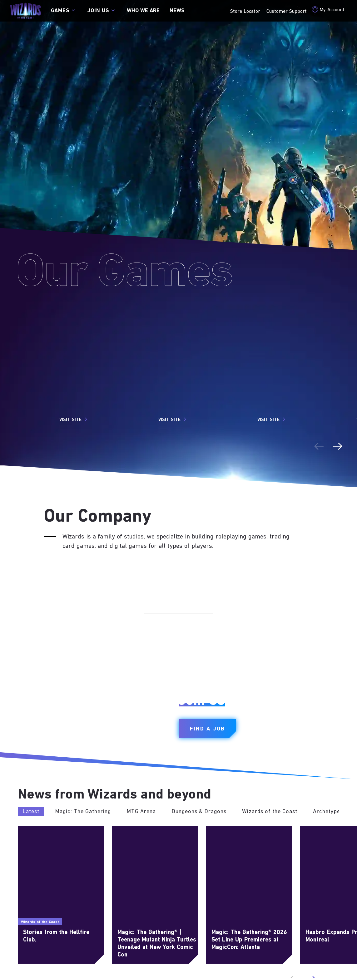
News (177, 10)
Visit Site (74, 419)
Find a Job (207, 729)
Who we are (143, 10)
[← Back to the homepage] (25, 10)
